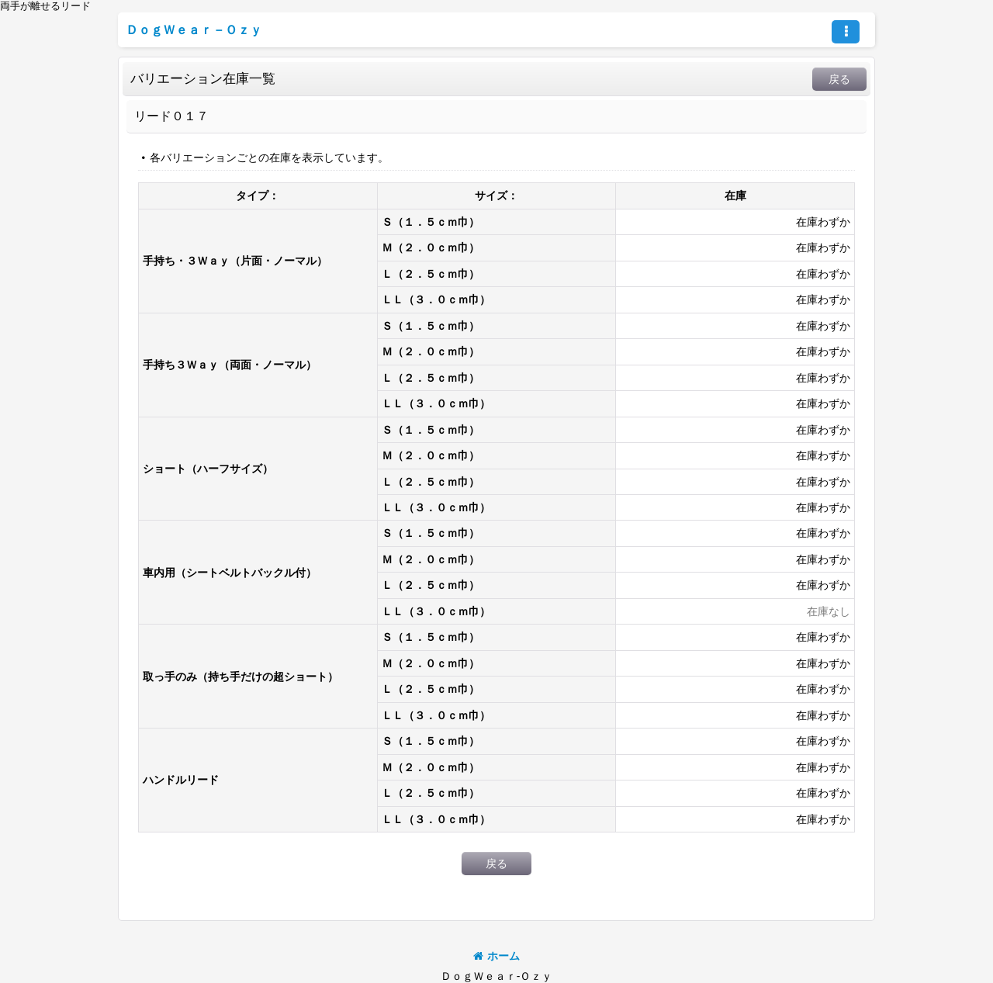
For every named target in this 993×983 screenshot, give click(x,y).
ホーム (496, 956)
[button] (846, 31)
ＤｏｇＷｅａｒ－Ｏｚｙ (194, 29)
